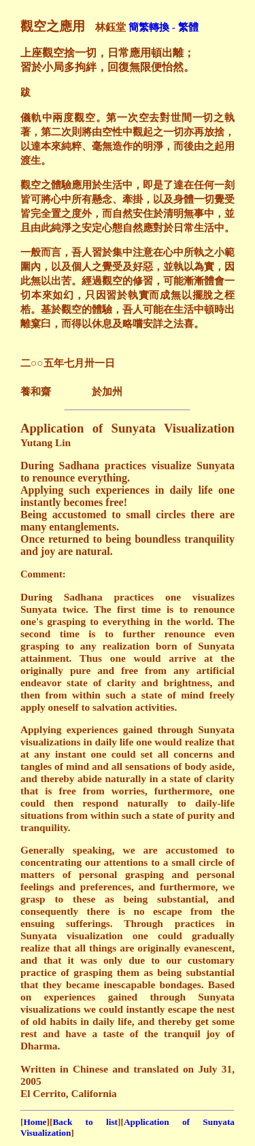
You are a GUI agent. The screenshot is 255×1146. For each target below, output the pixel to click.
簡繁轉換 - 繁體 (164, 27)
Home (34, 1122)
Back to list (85, 1122)
